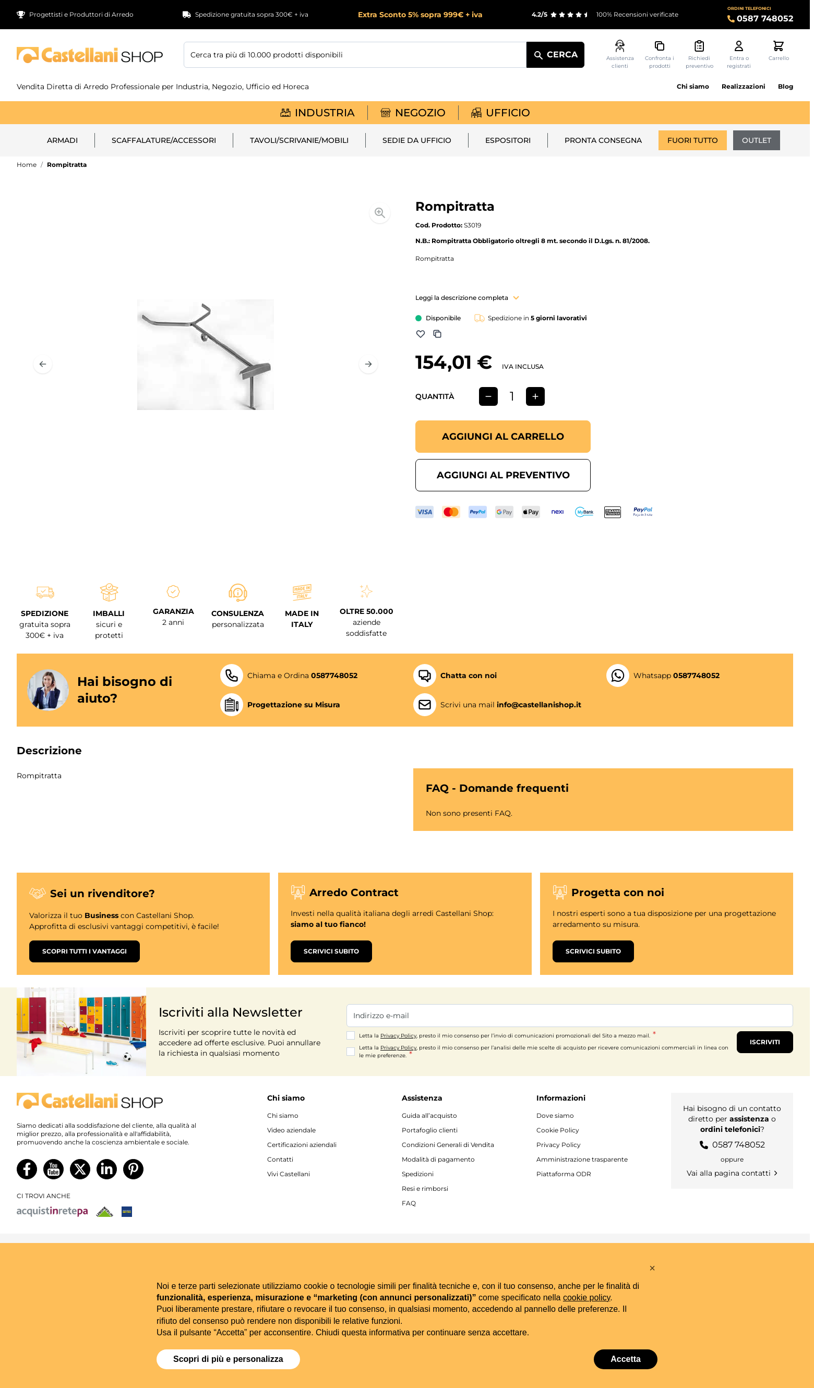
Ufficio (500, 112)
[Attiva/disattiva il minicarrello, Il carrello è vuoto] (778, 51)
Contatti (280, 1159)
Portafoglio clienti (430, 1130)
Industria (317, 112)
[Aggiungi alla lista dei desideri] (420, 334)
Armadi (62, 140)
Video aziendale (291, 1130)
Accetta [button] (625, 1359)
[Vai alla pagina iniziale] (90, 55)
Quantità (434, 396)
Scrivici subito (331, 951)
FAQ (409, 1203)
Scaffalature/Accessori (164, 140)
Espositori (508, 140)
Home (27, 164)
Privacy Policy (398, 1035)
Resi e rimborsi (425, 1188)
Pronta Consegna (603, 140)
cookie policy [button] (586, 1297)
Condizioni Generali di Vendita (448, 1145)
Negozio (413, 112)
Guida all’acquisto (429, 1115)
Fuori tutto (692, 140)
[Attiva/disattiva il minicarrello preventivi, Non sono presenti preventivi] (699, 55)
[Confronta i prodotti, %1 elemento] (659, 55)
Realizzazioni (743, 86)
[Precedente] (42, 364)
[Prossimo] (368, 364)
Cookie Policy (557, 1130)
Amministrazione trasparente (582, 1159)
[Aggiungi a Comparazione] (437, 334)
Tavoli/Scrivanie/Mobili (299, 140)
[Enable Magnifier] (379, 212)
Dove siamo (555, 1115)
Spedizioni (418, 1174)
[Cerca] (555, 55)
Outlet (756, 140)
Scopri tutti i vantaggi (84, 951)
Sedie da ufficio (416, 140)
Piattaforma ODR (563, 1174)
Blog (785, 86)
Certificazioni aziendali (302, 1145)
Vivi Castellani (288, 1174)
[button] (652, 1268)
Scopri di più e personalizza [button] (228, 1359)
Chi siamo (693, 86)
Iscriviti (765, 1042)
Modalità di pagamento (438, 1159)
